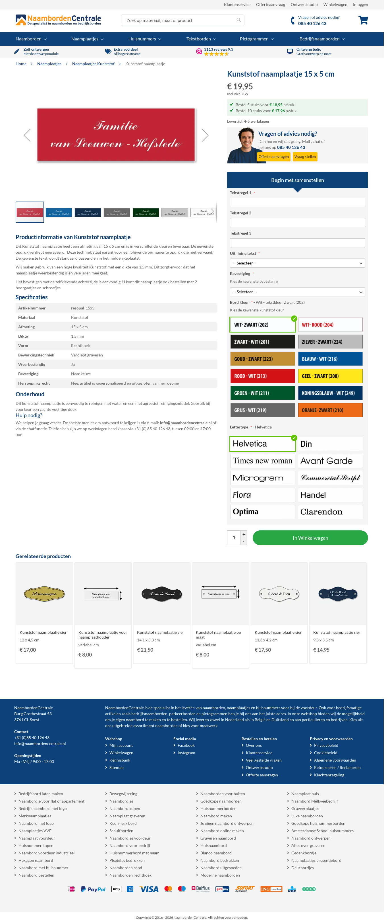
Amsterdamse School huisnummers (322, 830)
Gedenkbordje (303, 852)
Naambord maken (216, 815)
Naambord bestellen (36, 875)
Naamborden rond (125, 867)
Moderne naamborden (220, 875)
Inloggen (360, 4)
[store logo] (58, 20)
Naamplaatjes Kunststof (93, 63)
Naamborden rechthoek (130, 875)
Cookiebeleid (325, 752)
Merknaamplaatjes (34, 815)
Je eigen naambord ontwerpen (227, 823)
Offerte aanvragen (262, 774)
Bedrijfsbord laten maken (40, 793)
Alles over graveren (308, 845)
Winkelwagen (335, 4)
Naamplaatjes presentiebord (316, 860)
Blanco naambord (216, 852)
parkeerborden (182, 713)
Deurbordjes (302, 867)
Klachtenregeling (329, 774)
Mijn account (121, 745)
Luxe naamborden (307, 815)
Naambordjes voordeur (130, 838)
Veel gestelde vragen (264, 760)
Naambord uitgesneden (221, 867)
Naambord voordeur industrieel (46, 852)
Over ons (254, 745)
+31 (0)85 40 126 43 (31, 737)
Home (21, 63)
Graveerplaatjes (305, 808)
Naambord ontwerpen (311, 838)
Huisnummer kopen (35, 845)
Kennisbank (119, 760)
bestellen (179, 719)
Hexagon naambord (35, 860)
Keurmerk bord (123, 823)
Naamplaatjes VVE (34, 830)
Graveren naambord (218, 838)
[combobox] (182, 20)
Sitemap (116, 767)
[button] (27, 135)
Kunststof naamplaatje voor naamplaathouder (102, 634)
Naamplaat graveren (127, 815)
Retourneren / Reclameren (337, 767)
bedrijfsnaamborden (149, 713)
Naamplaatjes (49, 63)
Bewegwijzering (123, 793)
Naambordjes (121, 801)
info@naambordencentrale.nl (40, 743)
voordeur (309, 707)
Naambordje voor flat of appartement (51, 801)
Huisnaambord (213, 845)
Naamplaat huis (305, 793)
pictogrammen (214, 713)
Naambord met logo (36, 823)
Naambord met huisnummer (43, 867)
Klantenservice (237, 4)
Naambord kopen (124, 808)
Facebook (186, 745)
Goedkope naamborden (221, 801)
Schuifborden (121, 830)
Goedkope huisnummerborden (318, 823)
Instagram (186, 752)
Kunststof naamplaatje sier (43, 632)
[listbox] (297, 367)
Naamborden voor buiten (222, 793)
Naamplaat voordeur (36, 838)
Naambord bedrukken (219, 860)
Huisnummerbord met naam (134, 852)
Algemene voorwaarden (335, 760)
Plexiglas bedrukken (127, 860)
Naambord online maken (222, 830)
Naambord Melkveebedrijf (314, 801)
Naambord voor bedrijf (129, 845)
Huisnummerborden (218, 808)
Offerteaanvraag (270, 4)
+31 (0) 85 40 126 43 (152, 428)
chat (316, 141)
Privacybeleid (326, 745)
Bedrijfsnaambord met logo (42, 808)
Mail (306, 141)
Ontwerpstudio (304, 4)
